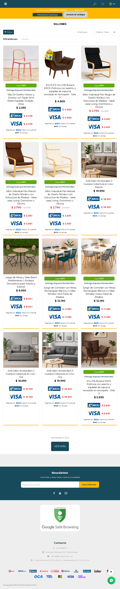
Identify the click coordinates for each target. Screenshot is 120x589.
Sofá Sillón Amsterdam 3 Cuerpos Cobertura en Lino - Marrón (99, 184)
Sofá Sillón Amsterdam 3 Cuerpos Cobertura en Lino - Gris (60, 373)
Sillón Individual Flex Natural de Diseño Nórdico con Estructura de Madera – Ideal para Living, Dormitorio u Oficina (59, 197)
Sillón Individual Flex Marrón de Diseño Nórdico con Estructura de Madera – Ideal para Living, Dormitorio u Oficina (21, 197)
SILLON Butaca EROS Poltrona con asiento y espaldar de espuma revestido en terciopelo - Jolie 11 (99, 387)
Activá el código (75, 14)
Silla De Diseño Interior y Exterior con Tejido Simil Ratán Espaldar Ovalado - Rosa (21, 99)
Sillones (25, 39)
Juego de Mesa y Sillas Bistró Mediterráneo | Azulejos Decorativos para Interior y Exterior (21, 282)
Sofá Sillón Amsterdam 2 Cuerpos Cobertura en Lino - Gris (21, 373)
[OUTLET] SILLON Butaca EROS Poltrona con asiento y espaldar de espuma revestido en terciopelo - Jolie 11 (60, 91)
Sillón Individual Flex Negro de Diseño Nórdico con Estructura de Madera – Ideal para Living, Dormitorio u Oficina (99, 100)
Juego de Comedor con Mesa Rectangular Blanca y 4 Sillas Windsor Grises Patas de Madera (99, 292)
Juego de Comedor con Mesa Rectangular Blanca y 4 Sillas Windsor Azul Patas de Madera (60, 292)
